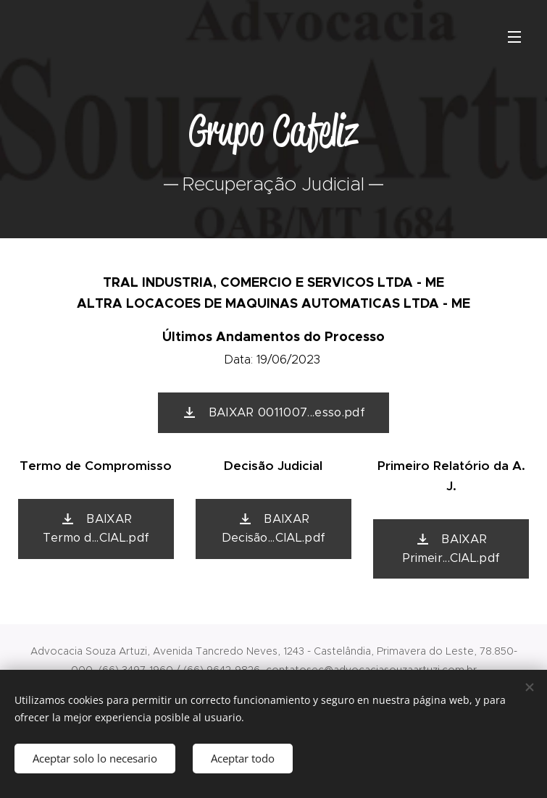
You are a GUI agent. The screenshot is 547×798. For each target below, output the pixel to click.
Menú (514, 37)
